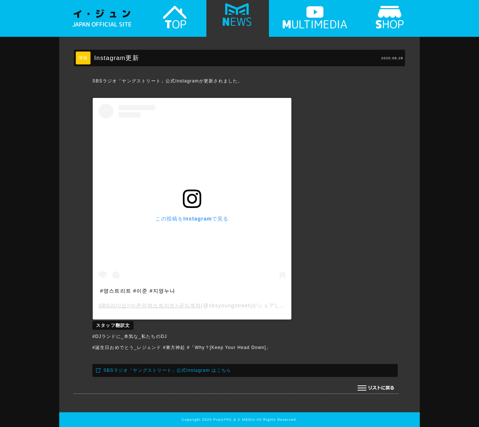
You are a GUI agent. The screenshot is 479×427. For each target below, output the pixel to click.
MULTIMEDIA (315, 21)
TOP (175, 21)
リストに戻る (376, 388)
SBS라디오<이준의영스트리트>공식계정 (150, 305)
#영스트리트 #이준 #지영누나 (137, 291)
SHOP (390, 21)
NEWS (237, 21)
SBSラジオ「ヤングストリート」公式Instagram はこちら (167, 370)
